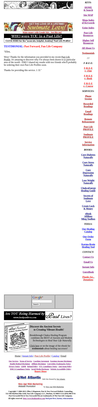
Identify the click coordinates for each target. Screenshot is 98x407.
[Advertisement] (38, 10)
